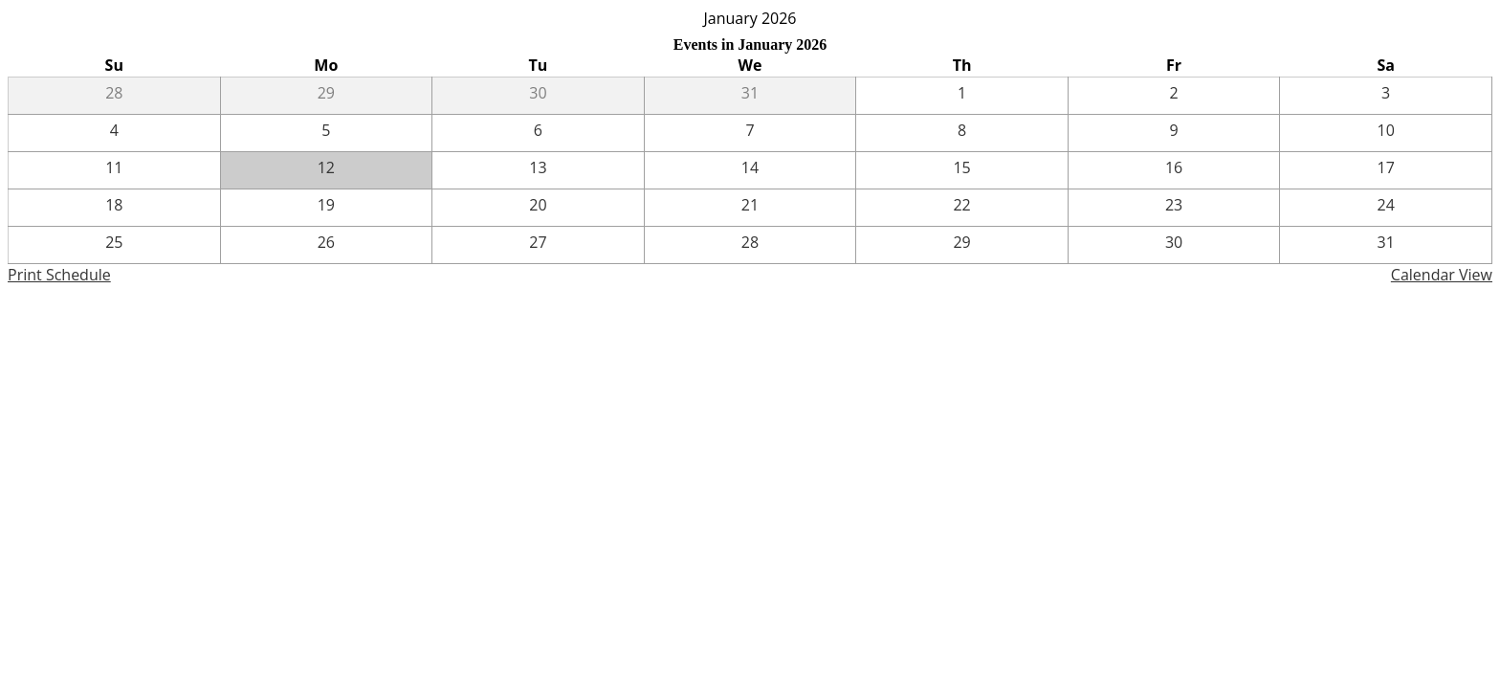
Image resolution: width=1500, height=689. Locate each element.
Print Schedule (59, 274)
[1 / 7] (750, 133)
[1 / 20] (538, 207)
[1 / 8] (962, 133)
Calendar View (1441, 274)
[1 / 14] (750, 170)
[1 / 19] (326, 207)
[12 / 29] (326, 95)
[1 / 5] (326, 133)
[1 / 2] (1174, 95)
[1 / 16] (1174, 170)
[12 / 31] (750, 95)
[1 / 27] (538, 245)
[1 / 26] (326, 245)
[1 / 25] (114, 245)
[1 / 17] (1385, 170)
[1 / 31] (1385, 245)
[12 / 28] (114, 95)
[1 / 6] (538, 133)
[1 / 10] (1385, 133)
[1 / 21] (750, 207)
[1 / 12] (326, 170)
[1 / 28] (750, 245)
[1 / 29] (962, 245)
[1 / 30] (1174, 245)
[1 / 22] (962, 207)
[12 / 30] (538, 95)
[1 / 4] (114, 133)
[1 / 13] (538, 170)
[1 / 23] (1174, 207)
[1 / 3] (1385, 95)
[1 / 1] (962, 95)
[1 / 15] (962, 170)
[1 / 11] (114, 170)
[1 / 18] (114, 207)
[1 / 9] (1174, 133)
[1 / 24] (1385, 207)
